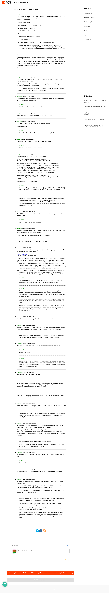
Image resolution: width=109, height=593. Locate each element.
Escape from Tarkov (89, 17)
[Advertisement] (95, 68)
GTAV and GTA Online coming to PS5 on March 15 (95, 101)
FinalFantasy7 (88, 22)
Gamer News (87, 26)
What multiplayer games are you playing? (94, 119)
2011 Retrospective (40, 580)
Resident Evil (87, 39)
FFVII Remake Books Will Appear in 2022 (95, 107)
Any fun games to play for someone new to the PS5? (95, 113)
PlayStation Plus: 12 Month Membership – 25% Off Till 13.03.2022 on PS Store (95, 126)
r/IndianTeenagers (22, 254)
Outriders (86, 31)
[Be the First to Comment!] (43, 551)
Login (67, 545)
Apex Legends (88, 13)
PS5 (85, 35)
